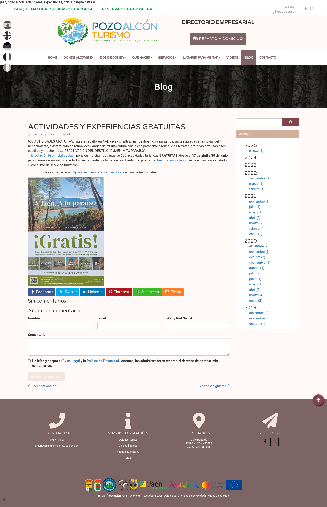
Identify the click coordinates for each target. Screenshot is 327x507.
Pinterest (118, 292)
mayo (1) (256, 212)
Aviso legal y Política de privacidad (184, 495)
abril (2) (255, 218)
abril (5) (255, 290)
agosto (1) (256, 268)
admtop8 (36, 134)
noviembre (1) (259, 201)
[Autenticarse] (4, 499)
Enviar (173, 292)
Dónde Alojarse (78, 57)
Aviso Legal (71, 361)
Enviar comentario (46, 376)
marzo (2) (256, 223)
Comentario (36, 335)
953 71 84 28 (286, 12)
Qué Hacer (142, 57)
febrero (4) (257, 228)
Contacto (267, 57)
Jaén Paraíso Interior (171, 160)
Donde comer (113, 57)
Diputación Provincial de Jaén (54, 156)
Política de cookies (217, 495)
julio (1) (254, 207)
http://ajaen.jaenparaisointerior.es (96, 172)
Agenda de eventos (128, 451)
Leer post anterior (42, 386)
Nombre (34, 318)
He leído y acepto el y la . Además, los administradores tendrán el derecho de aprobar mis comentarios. (125, 363)
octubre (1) (257, 324)
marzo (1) (256, 151)
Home (52, 57)
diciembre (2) (259, 246)
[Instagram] (311, 9)
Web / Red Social (179, 318)
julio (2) (254, 273)
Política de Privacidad (103, 361)
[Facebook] (305, 9)
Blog (248, 57)
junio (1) (255, 279)
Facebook (41, 292)
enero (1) (255, 234)
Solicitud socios (128, 445)
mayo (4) (256, 284)
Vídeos (232, 57)
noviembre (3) (259, 318)
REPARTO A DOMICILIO (218, 38)
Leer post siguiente (214, 386)
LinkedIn (92, 292)
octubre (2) (257, 257)
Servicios (167, 57)
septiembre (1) (259, 178)
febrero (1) (257, 189)
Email (101, 318)
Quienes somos (128, 439)
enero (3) (255, 301)
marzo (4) (256, 295)
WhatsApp (147, 292)
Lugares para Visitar (201, 57)
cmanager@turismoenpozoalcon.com (57, 445)
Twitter (68, 292)
